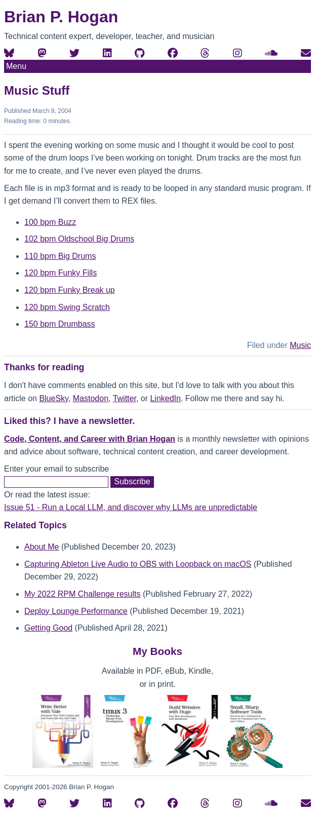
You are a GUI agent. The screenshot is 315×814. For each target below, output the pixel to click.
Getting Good (48, 628)
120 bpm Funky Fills (60, 272)
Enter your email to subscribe (56, 468)
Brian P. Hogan (61, 17)
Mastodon (90, 398)
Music (300, 345)
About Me (41, 546)
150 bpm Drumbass (59, 324)
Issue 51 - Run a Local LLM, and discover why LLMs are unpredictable (130, 507)
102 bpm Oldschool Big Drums (79, 239)
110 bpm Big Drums (60, 256)
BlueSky (53, 398)
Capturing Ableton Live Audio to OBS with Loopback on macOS (137, 564)
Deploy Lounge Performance (76, 611)
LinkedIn (165, 398)
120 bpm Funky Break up (69, 290)
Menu (16, 66)
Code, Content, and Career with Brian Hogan (89, 439)
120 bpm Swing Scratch (67, 307)
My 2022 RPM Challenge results (82, 594)
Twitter (124, 398)
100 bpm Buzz (50, 222)
